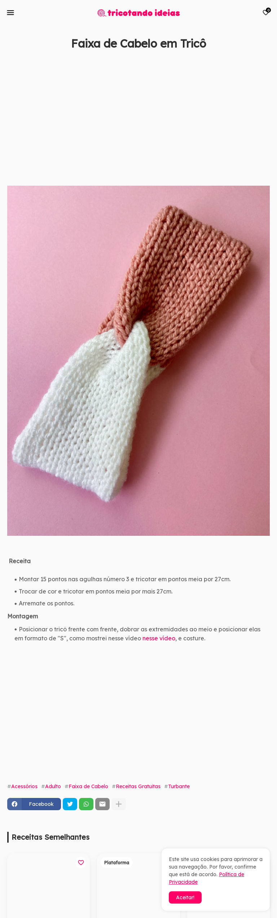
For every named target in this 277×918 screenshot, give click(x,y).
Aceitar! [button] (185, 897)
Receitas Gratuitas (138, 786)
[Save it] (266, 62)
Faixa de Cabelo (88, 786)
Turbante (179, 786)
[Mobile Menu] (10, 12)
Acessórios (24, 786)
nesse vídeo (158, 638)
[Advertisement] (131, 126)
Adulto (53, 786)
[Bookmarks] (266, 12)
